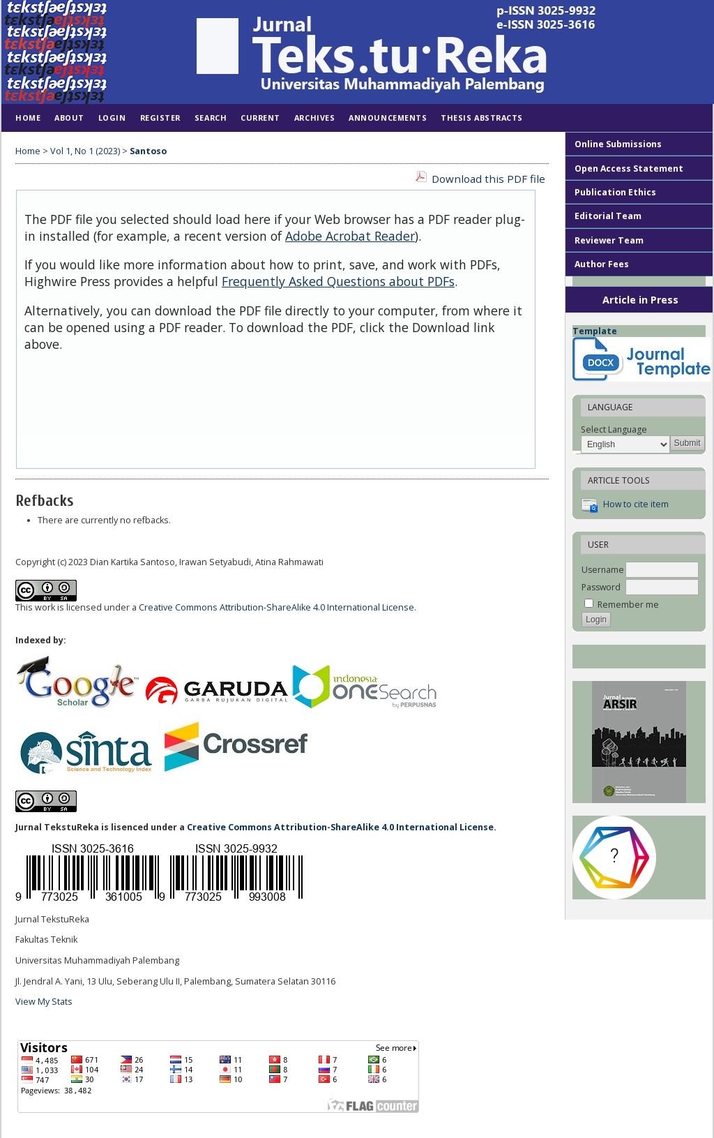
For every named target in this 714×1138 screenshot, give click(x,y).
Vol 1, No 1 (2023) (85, 151)
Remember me (628, 605)
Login (112, 117)
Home (27, 117)
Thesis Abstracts (482, 117)
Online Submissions (618, 144)
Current (260, 117)
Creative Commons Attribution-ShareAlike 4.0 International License (276, 607)
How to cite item (636, 504)
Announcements (388, 117)
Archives (314, 117)
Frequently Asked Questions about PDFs (338, 281)
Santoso (148, 151)
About (69, 117)
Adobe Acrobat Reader (350, 235)
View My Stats (44, 1002)
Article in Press (640, 299)
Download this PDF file (488, 179)
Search (211, 117)
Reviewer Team (609, 240)
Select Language (614, 429)
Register (160, 117)
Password (601, 587)
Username (603, 570)
